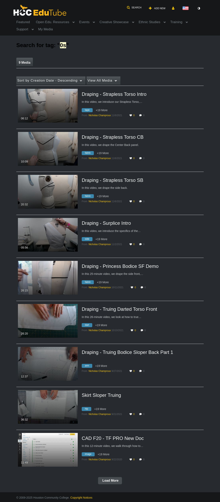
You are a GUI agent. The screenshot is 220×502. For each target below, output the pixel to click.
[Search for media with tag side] (88, 239)
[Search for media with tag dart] (88, 325)
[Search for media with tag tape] (89, 110)
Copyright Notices (81, 497)
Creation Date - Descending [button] (47, 80)
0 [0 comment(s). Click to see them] (144, 115)
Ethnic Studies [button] (149, 22)
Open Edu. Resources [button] (52, 22)
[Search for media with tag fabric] (89, 153)
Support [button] (22, 29)
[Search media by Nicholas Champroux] (100, 115)
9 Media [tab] (24, 62)
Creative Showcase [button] (114, 22)
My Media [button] (45, 29)
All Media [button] (99, 80)
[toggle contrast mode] (199, 8)
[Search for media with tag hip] (88, 409)
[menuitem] (26, 21)
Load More (109, 480)
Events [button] (84, 22)
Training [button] (176, 22)
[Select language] (186, 8)
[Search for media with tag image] (90, 454)
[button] (134, 7)
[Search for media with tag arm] (88, 366)
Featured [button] (23, 22)
